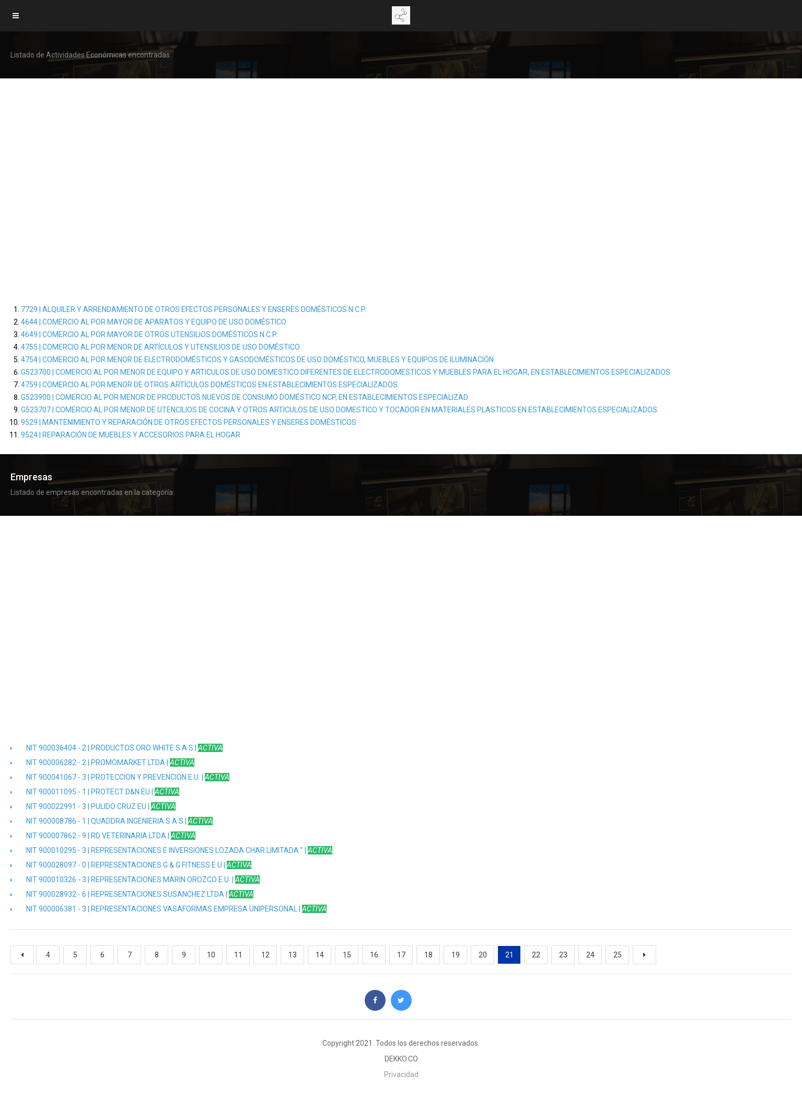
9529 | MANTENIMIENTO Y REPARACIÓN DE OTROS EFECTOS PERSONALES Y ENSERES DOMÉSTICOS (188, 422)
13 (292, 955)
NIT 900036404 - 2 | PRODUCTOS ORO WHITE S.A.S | (116, 748)
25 (617, 955)
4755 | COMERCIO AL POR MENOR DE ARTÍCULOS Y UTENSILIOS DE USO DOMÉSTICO (160, 347)
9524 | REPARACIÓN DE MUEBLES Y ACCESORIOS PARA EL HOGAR (130, 435)
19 (455, 955)
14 (320, 955)
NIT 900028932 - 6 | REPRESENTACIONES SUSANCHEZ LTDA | (131, 894)
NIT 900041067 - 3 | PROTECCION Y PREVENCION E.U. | (119, 777)
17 (401, 955)
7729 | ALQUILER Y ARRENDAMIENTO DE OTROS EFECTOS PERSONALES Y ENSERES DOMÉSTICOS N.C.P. (193, 309)
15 (347, 955)
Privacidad (401, 1074)
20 (483, 955)
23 (563, 955)
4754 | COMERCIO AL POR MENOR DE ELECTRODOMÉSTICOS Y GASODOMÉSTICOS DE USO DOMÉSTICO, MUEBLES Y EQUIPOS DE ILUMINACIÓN (257, 359)
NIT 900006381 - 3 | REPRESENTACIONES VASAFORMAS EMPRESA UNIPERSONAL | (168, 909)
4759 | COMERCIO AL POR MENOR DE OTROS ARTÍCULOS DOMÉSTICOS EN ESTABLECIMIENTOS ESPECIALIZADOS (209, 384)
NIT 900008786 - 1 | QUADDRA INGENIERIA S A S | (111, 821)
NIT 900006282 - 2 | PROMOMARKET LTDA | (102, 762)
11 (238, 955)
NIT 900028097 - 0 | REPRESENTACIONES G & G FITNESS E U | (130, 865)
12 (265, 955)
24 (590, 955)
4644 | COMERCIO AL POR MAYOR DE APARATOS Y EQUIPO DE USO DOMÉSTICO (153, 322)
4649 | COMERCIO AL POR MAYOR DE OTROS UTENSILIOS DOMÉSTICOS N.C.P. (149, 334)
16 (374, 955)
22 (536, 955)
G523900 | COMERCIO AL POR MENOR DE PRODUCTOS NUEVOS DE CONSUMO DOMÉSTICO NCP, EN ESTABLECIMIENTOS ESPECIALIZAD (244, 397)
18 (428, 955)
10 (211, 955)
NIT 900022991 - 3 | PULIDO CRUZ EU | (93, 806)
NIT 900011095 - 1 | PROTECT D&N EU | (94, 792)
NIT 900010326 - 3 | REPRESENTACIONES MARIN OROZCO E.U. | (135, 879)
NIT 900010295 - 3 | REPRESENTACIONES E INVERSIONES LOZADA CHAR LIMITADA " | (171, 850)
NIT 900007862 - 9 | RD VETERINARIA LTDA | (102, 835)
